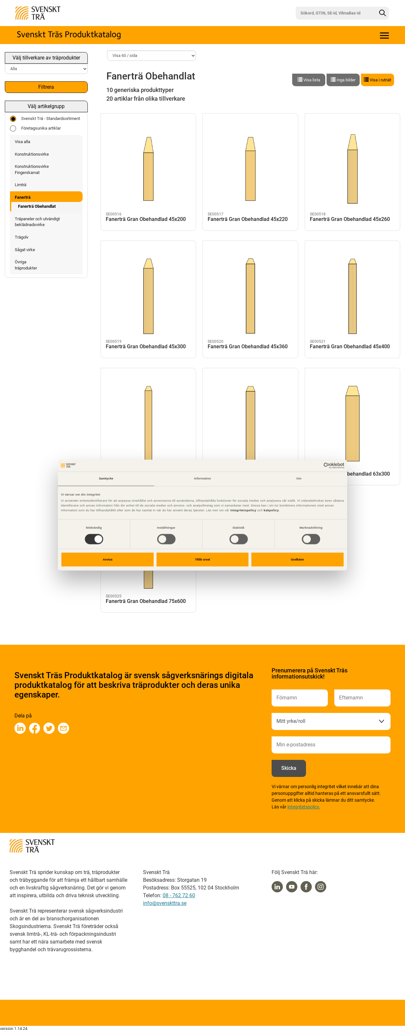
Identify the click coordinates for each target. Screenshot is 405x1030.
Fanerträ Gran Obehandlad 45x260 (350, 217)
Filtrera (46, 87)
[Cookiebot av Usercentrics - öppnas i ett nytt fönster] (316, 465)
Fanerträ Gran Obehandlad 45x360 (248, 344)
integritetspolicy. (303, 806)
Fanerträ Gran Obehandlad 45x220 (248, 217)
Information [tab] (202, 478)
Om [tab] (299, 478)
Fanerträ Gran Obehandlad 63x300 (350, 472)
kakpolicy (271, 510)
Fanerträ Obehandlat (37, 206)
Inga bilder (343, 79)
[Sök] (382, 13)
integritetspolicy (243, 510)
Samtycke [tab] (106, 478)
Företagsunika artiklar (35, 128)
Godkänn (297, 559)
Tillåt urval (202, 559)
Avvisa (108, 559)
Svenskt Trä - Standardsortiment (45, 119)
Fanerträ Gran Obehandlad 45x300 (146, 344)
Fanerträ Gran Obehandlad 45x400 (350, 344)
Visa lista (309, 79)
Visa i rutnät (377, 79)
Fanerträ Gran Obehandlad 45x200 (146, 217)
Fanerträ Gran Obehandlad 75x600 (146, 599)
